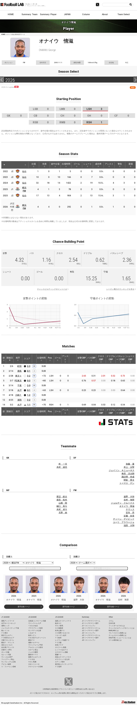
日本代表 (112, 623)
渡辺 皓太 (61, 496)
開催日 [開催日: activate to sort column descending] (10, 359)
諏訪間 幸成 (128, 477)
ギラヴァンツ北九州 (62, 659)
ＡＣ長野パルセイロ (62, 633)
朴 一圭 (63, 464)
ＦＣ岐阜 (58, 638)
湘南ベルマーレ (33, 642)
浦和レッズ (5, 626)
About (105, 14)
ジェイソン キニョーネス (121, 470)
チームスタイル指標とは (117, 635)
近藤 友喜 (129, 516)
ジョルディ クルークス (122, 503)
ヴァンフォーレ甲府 (35, 645)
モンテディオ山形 (34, 630)
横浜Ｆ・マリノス (7, 642)
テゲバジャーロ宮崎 (35, 667)
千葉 (19, 385)
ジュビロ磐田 (33, 652)
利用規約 (47, 689)
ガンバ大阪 (5, 652)
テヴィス (130, 509)
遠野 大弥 (129, 496)
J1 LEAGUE (5, 617)
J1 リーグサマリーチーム (91, 621)
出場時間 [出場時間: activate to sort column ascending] (66, 165)
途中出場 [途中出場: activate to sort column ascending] (55, 165)
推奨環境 (54, 689)
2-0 (28, 385)
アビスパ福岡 (6, 664)
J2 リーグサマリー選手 (90, 630)
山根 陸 (63, 503)
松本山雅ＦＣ (60, 630)
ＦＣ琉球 (58, 667)
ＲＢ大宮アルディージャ (37, 638)
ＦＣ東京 (4, 633)
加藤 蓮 (130, 464)
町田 (19, 366)
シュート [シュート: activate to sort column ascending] (87, 165)
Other (111, 617)
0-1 (28, 371)
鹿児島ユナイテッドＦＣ (64, 664)
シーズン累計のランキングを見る (120, 289)
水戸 (19, 390)
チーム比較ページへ (35, 568)
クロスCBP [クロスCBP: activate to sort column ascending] (101, 359)
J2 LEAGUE (32, 617)
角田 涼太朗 (128, 473)
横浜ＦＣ (31, 640)
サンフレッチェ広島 (8, 662)
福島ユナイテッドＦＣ (63, 621)
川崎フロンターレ (7, 640)
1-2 (28, 395)
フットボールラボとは (117, 626)
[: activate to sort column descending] (4, 165)
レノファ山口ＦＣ (61, 650)
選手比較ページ (24, 607)
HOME (11, 14)
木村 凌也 (61, 467)
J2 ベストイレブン (88, 633)
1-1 (28, 404)
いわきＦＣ (32, 633)
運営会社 (79, 689)
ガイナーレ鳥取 (60, 647)
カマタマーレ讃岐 (61, 652)
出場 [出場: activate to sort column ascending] (33, 165)
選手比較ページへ (102, 568)
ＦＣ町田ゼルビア (7, 638)
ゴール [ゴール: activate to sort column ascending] (77, 165)
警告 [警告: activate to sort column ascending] (120, 165)
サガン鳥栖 (32, 662)
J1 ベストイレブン (88, 626)
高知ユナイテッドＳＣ (63, 657)
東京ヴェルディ (7, 635)
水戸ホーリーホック (8, 623)
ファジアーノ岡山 (7, 659)
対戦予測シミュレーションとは (120, 638)
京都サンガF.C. (6, 650)
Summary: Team (29, 14)
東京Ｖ (18, 376)
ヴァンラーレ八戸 (34, 623)
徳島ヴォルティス (34, 657)
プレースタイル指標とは (117, 633)
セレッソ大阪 (6, 655)
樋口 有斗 (61, 506)
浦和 (19, 400)
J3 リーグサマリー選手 (90, 638)
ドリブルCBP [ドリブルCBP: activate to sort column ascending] (110, 359)
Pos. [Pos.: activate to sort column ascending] (50, 359)
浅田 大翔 (129, 525)
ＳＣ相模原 (59, 628)
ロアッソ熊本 (60, 662)
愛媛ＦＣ (58, 655)
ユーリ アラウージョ (123, 522)
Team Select (124, 14)
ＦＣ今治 (31, 659)
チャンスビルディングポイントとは (52, 289)
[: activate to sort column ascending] (9, 165)
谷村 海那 (129, 500)
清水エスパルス (7, 645)
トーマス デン (126, 483)
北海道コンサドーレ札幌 (37, 621)
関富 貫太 (129, 480)
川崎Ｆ (18, 395)
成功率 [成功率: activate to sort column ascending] (98, 165)
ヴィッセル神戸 (7, 657)
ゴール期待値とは (115, 640)
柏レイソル (5, 630)
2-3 (28, 366)
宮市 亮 (130, 512)
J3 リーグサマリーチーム (91, 635)
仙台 (24, 171)
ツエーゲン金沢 (60, 635)
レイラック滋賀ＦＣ (62, 640)
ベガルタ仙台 (33, 626)
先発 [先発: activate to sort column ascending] (44, 165)
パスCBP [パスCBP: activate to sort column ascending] (91, 359)
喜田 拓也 (61, 500)
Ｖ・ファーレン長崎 (8, 667)
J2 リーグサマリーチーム (91, 628)
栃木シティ (32, 635)
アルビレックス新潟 (35, 647)
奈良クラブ (59, 645)
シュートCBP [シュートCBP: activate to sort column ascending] (130, 359)
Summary (85, 617)
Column (86, 14)
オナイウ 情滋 (126, 506)
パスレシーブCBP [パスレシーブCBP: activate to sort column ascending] (120, 359)
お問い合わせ (88, 689)
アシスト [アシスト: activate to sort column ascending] (109, 165)
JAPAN (67, 14)
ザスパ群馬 (59, 626)
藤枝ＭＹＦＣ (33, 655)
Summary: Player (48, 14)
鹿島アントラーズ (7, 621)
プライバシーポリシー (67, 689)
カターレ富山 (33, 650)
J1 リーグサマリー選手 (90, 623)
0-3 (28, 380)
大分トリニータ (33, 664)
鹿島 (19, 371)
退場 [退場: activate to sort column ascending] (130, 165)
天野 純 (63, 512)
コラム (111, 621)
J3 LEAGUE (59, 617)
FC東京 (18, 380)
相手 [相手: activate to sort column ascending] (18, 359)
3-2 (28, 376)
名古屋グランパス (7, 647)
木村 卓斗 (61, 509)
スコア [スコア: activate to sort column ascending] (27, 358)
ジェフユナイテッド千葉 (10, 628)
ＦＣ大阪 (58, 642)
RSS (132, 88)
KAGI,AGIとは (114, 630)
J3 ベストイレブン (88, 640)
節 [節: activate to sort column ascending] (4, 359)
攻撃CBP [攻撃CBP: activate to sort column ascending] (81, 359)
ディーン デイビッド (123, 519)
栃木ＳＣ (58, 623)
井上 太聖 (129, 467)
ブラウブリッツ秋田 (35, 628)
